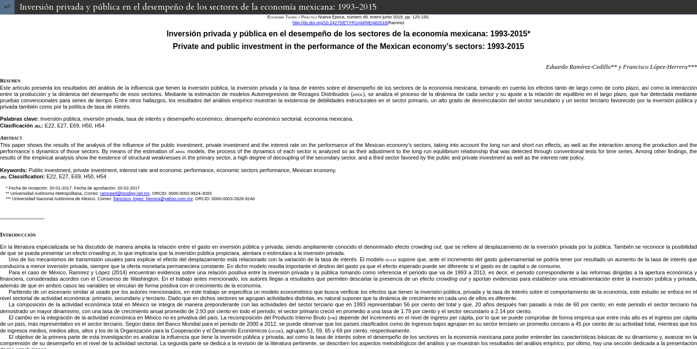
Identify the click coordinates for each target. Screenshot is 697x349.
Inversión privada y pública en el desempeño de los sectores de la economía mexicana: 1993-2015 (198, 7)
